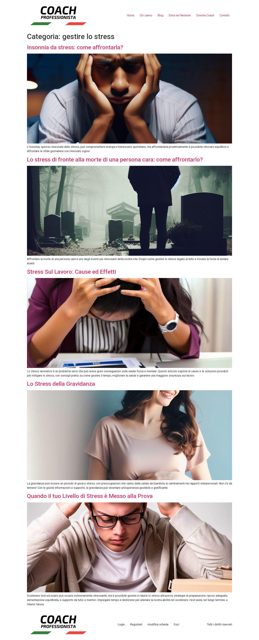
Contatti (224, 15)
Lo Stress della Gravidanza (61, 383)
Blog (160, 15)
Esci (176, 624)
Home (130, 15)
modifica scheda (158, 624)
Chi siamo (146, 15)
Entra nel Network (180, 15)
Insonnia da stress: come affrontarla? (75, 47)
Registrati (136, 624)
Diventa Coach (205, 15)
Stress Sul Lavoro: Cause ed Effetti (71, 271)
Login (121, 624)
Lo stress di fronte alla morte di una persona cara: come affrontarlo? (115, 159)
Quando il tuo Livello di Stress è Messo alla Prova (90, 496)
